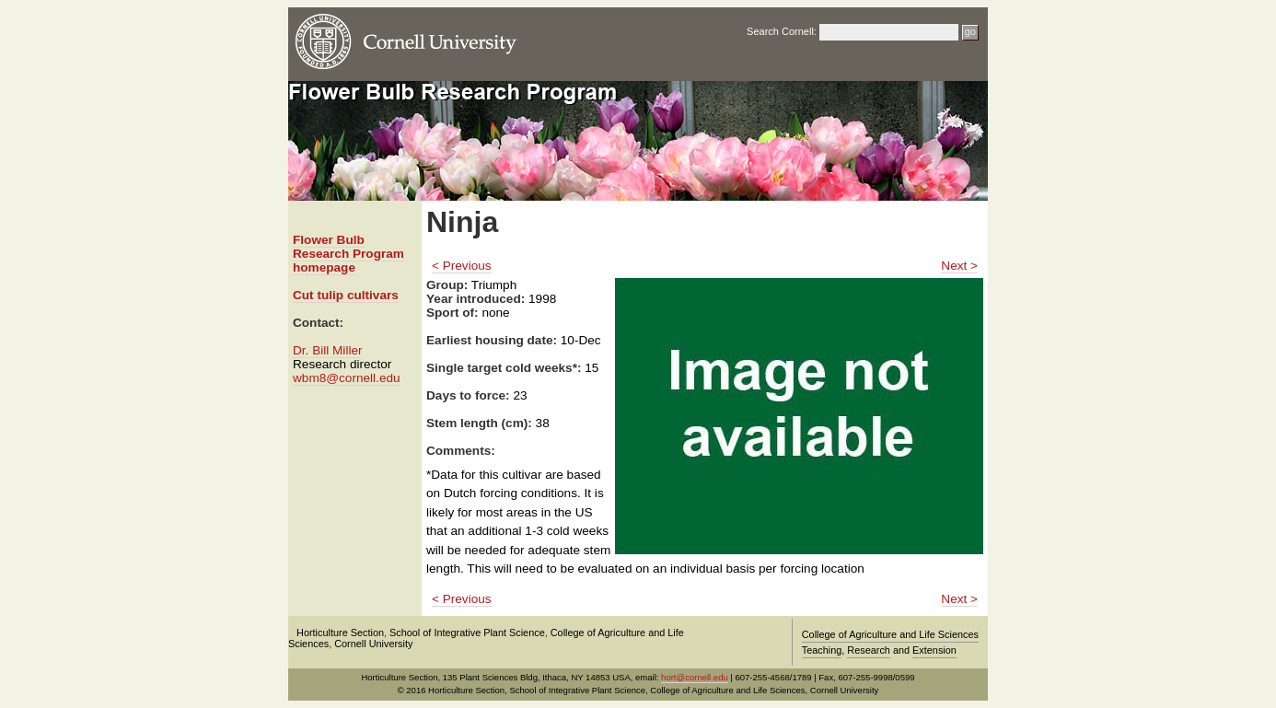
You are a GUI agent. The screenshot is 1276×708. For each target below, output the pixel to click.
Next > (959, 266)
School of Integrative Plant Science (467, 632)
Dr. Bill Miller (328, 350)
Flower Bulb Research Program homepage (348, 253)
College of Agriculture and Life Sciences (890, 634)
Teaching (822, 650)
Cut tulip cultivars (346, 295)
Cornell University (373, 643)
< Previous (462, 266)
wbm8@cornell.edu (346, 378)
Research (868, 650)
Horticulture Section (340, 632)
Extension (934, 650)
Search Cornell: (782, 31)
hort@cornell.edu (694, 677)
